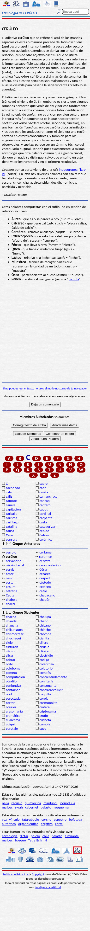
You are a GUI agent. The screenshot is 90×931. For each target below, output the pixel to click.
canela (10, 505)
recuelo (17, 803)
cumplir (44, 724)
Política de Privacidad (16, 874)
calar (9, 492)
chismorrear (15, 634)
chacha (11, 617)
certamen (46, 552)
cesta (9, 582)
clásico (44, 651)
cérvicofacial (15, 565)
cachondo (13, 488)
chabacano (47, 595)
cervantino (13, 561)
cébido (44, 531)
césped (44, 578)
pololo (35, 836)
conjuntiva (13, 685)
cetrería (11, 591)
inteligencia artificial (48, 887)
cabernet (31, 807)
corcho (46, 819)
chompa (45, 634)
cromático (13, 715)
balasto (46, 807)
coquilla (45, 694)
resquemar (62, 807)
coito (9, 664)
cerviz (10, 569)
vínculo (14, 819)
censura (11, 539)
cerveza (44, 561)
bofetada (75, 819)
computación (15, 677)
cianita (44, 638)
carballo (12, 513)
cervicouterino (49, 565)
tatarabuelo (30, 819)
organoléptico (28, 824)
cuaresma (13, 720)
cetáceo (45, 587)
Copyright (38, 874)
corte (59, 824)
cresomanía (14, 711)
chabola (11, 599)
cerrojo (11, 552)
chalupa (45, 617)
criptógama (47, 711)
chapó (43, 621)
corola (43, 698)
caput (43, 509)
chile (45, 836)
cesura (10, 587)
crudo (43, 715)
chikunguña (14, 630)
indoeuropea (68, 169)
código (44, 660)
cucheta (45, 720)
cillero (43, 642)
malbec (7, 807)
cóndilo (11, 681)
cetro (43, 591)
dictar (24, 836)
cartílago (12, 522)
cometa (11, 672)
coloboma (13, 668)
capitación (13, 509)
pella (5, 803)
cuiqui (10, 724)
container (13, 690)
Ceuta (10, 595)
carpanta (45, 518)
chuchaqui (13, 638)
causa (10, 531)
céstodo (45, 582)
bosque (20, 840)
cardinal (45, 513)
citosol (10, 651)
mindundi (50, 803)
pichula (73, 279)
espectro (60, 819)
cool (9, 694)
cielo (9, 642)
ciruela (44, 647)
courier (11, 707)
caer (42, 488)
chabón (44, 599)
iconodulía (67, 803)
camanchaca (48, 496)
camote (11, 501)
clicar (9, 655)
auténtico (9, 824)
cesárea (45, 574)
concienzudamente (53, 677)
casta (43, 522)
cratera (44, 707)
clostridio (46, 655)
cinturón (12, 647)
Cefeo (10, 535)
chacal (10, 604)
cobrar (10, 660)
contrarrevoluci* (51, 690)
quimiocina (33, 803)
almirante (72, 836)
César (43, 569)
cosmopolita (48, 703)
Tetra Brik (35, 840)
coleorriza (46, 664)
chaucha (12, 625)
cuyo (42, 728)
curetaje (12, 728)
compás (45, 672)
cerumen (45, 556)
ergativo (47, 824)
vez (4, 819)
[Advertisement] (45, 331)
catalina (11, 526)
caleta (43, 492)
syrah (19, 807)
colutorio (46, 668)
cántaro (44, 505)
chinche (45, 630)
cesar (9, 574)
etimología (10, 836)
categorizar (47, 526)
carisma (11, 518)
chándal (11, 621)
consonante (47, 685)
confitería (46, 681)
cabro (43, 483)
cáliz (9, 496)
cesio (9, 578)
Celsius (44, 535)
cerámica (46, 539)
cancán (44, 501)
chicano (45, 625)
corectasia (13, 698)
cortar (10, 703)
